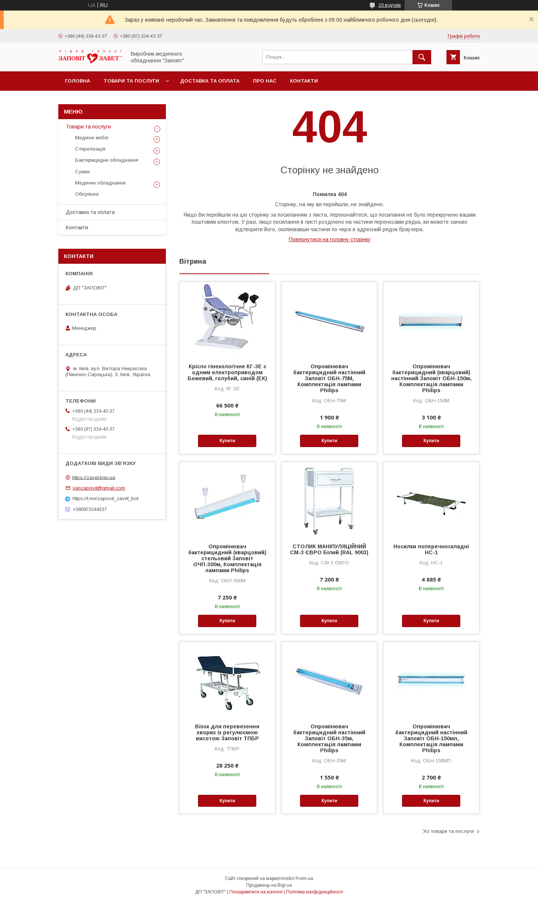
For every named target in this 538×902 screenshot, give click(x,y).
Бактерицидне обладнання (106, 160)
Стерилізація (90, 149)
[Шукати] (421, 57)
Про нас (264, 81)
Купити (227, 440)
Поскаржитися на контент (256, 892)
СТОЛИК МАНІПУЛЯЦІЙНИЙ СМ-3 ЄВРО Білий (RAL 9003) (329, 549)
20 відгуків (389, 5)
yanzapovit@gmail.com (98, 488)
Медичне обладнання (100, 183)
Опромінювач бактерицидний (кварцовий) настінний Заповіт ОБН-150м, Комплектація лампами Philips (431, 378)
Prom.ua (304, 878)
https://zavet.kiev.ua (93, 477)
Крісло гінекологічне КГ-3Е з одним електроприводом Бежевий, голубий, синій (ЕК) (227, 372)
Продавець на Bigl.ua (269, 885)
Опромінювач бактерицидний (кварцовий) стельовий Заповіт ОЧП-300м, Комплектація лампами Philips (227, 558)
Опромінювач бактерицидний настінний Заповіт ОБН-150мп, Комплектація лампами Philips (431, 738)
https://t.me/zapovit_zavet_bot (105, 498)
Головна (77, 81)
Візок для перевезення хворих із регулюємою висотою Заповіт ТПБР (227, 732)
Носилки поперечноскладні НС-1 (431, 549)
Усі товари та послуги (448, 831)
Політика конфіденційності (314, 892)
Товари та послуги (131, 81)
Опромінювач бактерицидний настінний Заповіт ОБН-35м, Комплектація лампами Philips (329, 738)
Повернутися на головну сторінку (330, 239)
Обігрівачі (87, 194)
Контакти (304, 81)
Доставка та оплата (209, 81)
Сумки (82, 171)
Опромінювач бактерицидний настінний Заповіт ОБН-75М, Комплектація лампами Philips (329, 378)
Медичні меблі (91, 137)
